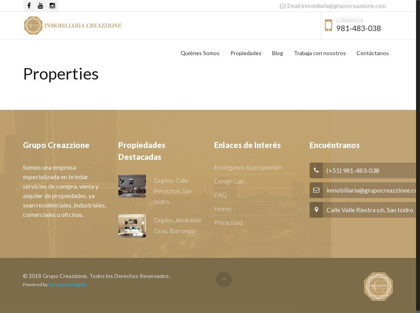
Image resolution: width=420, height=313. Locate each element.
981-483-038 (358, 28)
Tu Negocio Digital (67, 284)
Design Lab (229, 181)
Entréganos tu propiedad (247, 167)
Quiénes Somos (200, 53)
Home (222, 208)
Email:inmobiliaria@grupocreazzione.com (332, 5)
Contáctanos (373, 53)
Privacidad (228, 222)
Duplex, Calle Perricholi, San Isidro (173, 190)
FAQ (220, 194)
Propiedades (245, 53)
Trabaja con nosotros (320, 53)
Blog (277, 53)
